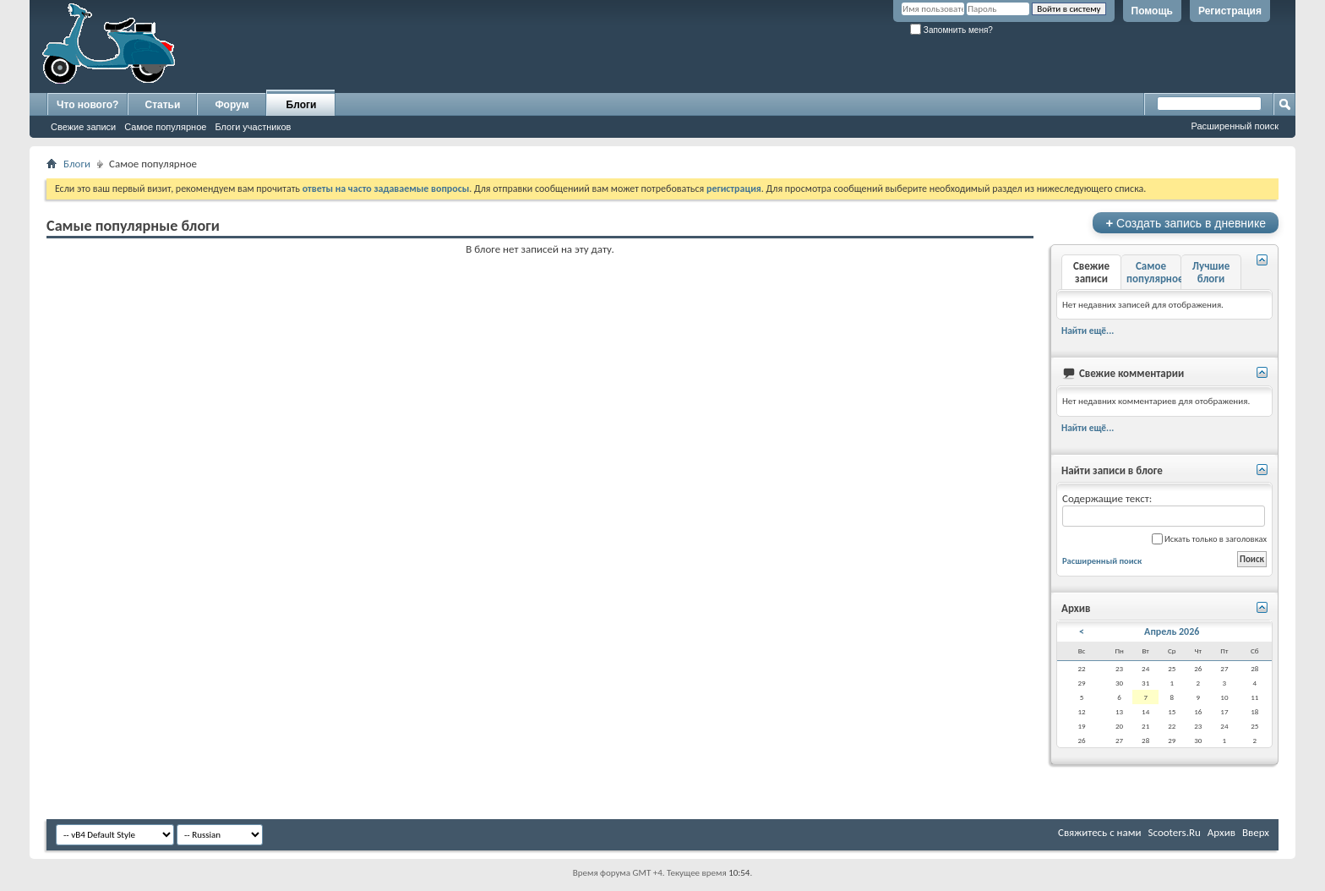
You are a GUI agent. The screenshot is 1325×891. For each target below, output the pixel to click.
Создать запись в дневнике (1185, 223)
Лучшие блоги (1211, 272)
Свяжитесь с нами (1100, 832)
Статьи (163, 105)
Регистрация (1230, 11)
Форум (231, 105)
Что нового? (87, 105)
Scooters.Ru (1174, 832)
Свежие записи (83, 127)
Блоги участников (253, 127)
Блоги (301, 105)
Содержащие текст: (1163, 509)
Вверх (1255, 832)
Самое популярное (165, 127)
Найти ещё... (1087, 330)
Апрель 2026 (1171, 631)
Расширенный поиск (1235, 126)
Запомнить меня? (951, 30)
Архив (1221, 832)
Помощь (1152, 11)
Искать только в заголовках (1209, 538)
